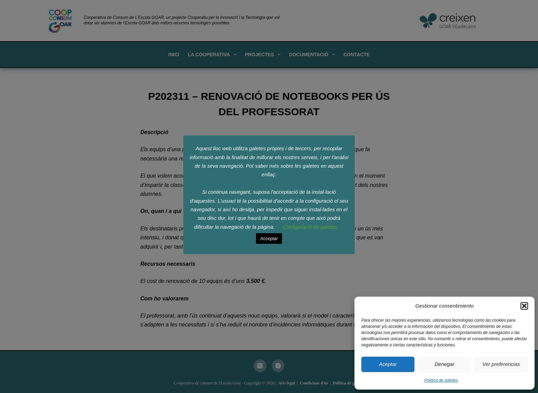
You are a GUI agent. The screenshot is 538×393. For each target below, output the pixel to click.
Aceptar (388, 364)
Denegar (445, 364)
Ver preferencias (501, 364)
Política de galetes (441, 380)
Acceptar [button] (269, 238)
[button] (524, 305)
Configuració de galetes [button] (310, 227)
